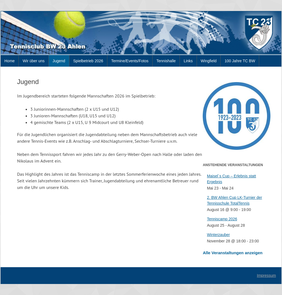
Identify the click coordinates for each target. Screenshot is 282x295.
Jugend (59, 61)
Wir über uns (33, 61)
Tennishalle (166, 61)
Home (9, 61)
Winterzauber (218, 234)
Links (188, 61)
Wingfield (209, 61)
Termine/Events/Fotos (129, 61)
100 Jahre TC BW (239, 61)
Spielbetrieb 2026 (88, 61)
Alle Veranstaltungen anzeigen (232, 252)
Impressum (266, 275)
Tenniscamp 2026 (222, 219)
